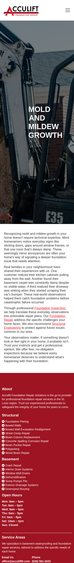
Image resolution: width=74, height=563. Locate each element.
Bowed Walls (11, 425)
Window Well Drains (16, 473)
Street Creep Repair (16, 433)
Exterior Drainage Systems (20, 485)
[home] (21, 10)
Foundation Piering (15, 421)
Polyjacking (10, 449)
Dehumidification (14, 477)
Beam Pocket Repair (16, 445)
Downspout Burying (15, 488)
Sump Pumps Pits (14, 481)
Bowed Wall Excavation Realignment (26, 429)
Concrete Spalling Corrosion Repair (25, 441)
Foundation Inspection (50, 308)
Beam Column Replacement (21, 437)
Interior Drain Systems (17, 469)
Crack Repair (12, 465)
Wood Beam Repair (15, 452)
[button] (67, 10)
